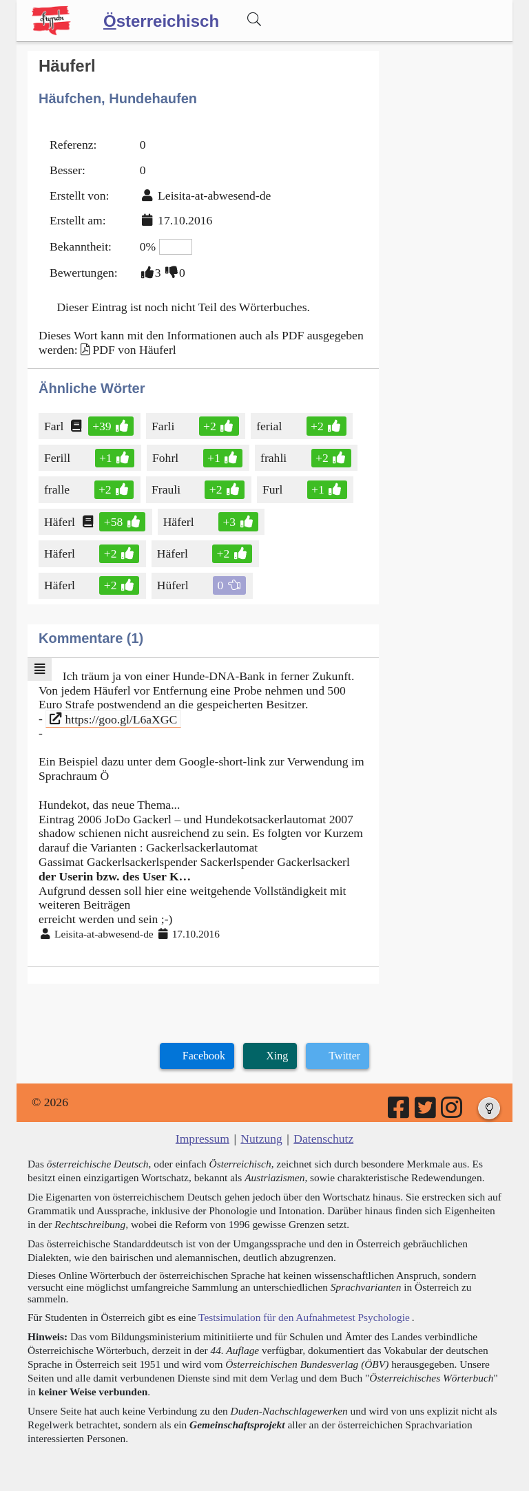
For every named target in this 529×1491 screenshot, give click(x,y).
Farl (54, 426)
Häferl (60, 522)
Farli (166, 426)
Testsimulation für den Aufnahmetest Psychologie (304, 1317)
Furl (273, 489)
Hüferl (174, 585)
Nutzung (261, 1138)
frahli (274, 458)
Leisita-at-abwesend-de (214, 195)
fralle (59, 489)
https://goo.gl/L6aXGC (113, 719)
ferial (270, 426)
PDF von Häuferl (134, 350)
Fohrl (166, 458)
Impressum (202, 1138)
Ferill (58, 458)
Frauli (167, 489)
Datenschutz (323, 1138)
